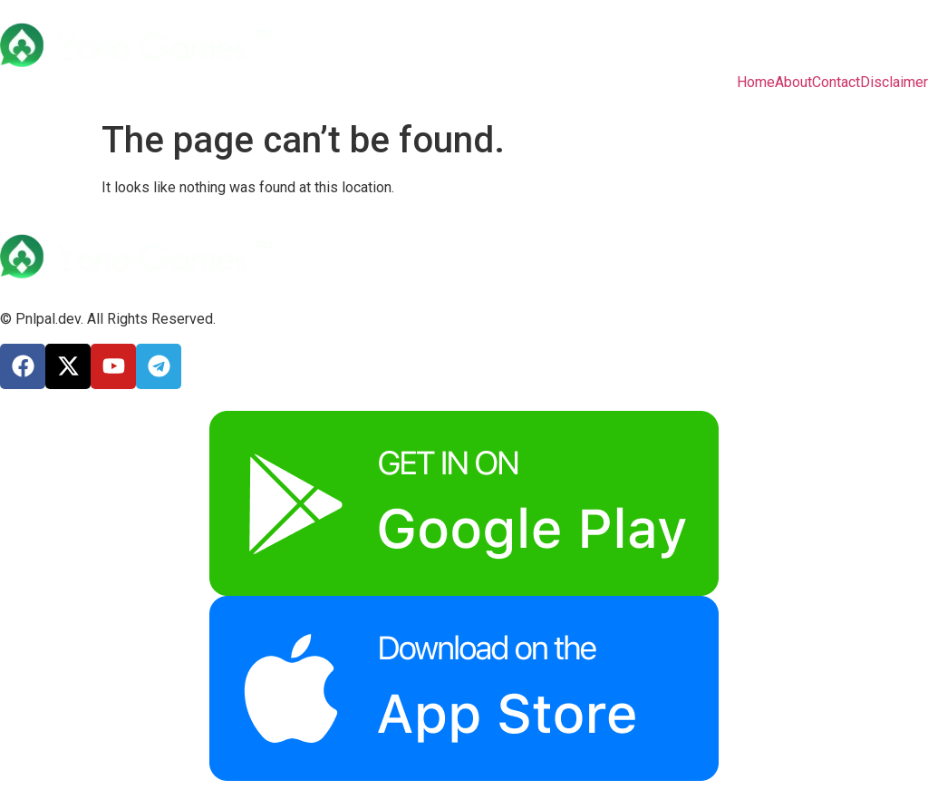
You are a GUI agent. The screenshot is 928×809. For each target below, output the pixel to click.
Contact (836, 82)
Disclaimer (894, 82)
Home (756, 82)
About (793, 82)
